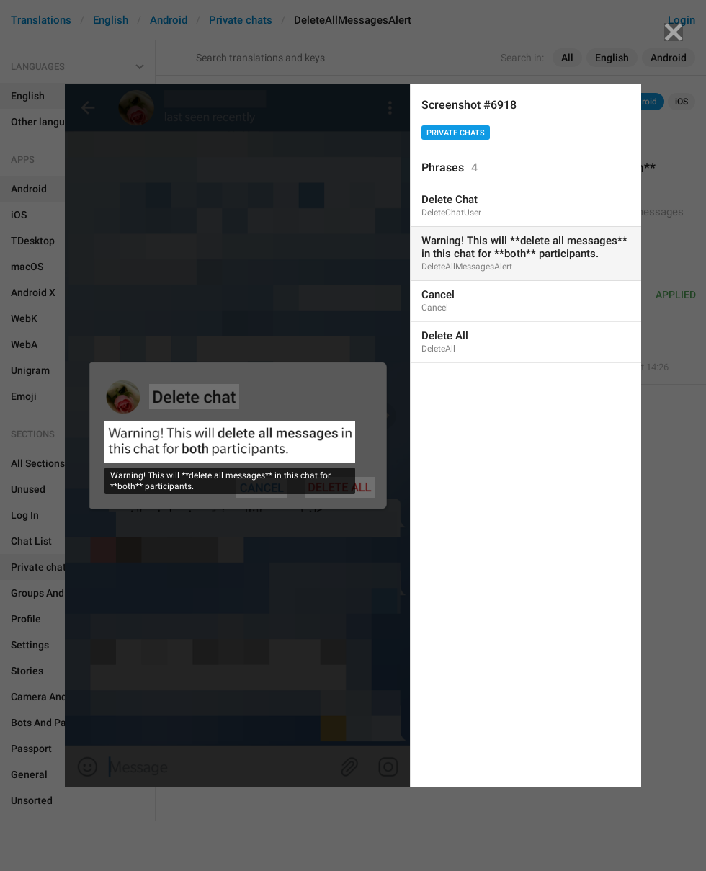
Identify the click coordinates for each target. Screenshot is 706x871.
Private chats (455, 133)
